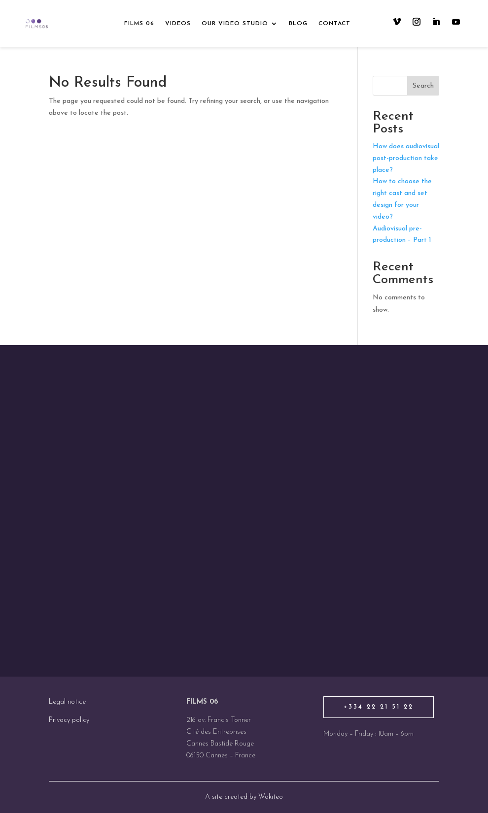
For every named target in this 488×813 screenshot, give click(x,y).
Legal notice (67, 702)
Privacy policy (69, 720)
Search (423, 86)
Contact (334, 24)
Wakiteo (270, 797)
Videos (178, 24)
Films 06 (139, 24)
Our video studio (235, 24)
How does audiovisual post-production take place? (406, 158)
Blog (298, 24)
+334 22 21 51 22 (379, 707)
